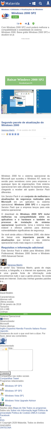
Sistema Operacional (10, 316)
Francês (28, 328)
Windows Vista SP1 (14, 400)
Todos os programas (36, 412)
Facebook (5, 419)
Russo (43, 328)
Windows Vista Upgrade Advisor (20, 405)
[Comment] (21, 362)
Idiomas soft (6, 299)
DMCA (34, 417)
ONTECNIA (5, 432)
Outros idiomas (7, 326)
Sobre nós (15, 414)
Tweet (16, 382)
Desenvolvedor (7, 321)
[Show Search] (40, 3)
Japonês (4, 331)
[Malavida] (10, 3)
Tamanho (4, 307)
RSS (2, 424)
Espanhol (11, 328)
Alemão (19, 328)
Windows (5, 9)
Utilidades (15, 9)
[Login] (47, 3)
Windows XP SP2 (13, 395)
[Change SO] (32, 3)
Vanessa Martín (14, 265)
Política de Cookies (21, 417)
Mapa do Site (19, 412)
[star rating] (4, 349)
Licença (3, 311)
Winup (8, 409)
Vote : (11, 348)
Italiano (35, 328)
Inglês (3, 328)
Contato (41, 417)
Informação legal (29, 414)
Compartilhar (6, 382)
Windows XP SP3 (13, 390)
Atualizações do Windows (32, 9)
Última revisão (7, 302)
